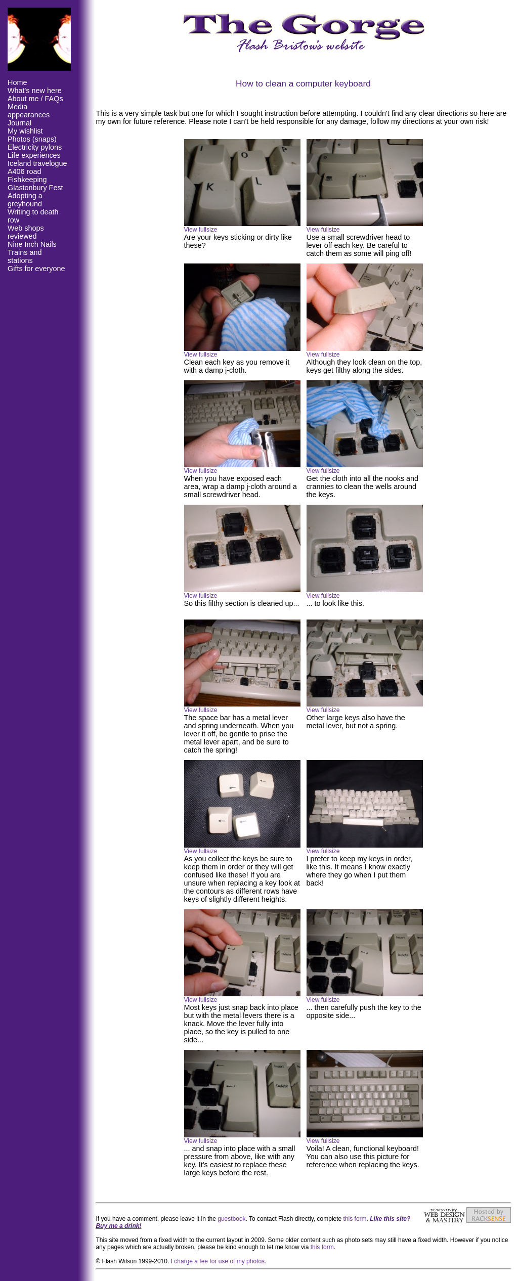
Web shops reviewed (26, 232)
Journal (19, 123)
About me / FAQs (35, 99)
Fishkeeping (27, 179)
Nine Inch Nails (32, 244)
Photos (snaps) (32, 139)
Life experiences (34, 155)
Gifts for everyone (36, 268)
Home (17, 82)
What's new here (35, 90)
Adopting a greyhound (25, 200)
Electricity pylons (35, 147)
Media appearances (29, 111)
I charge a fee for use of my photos (218, 1261)
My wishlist (25, 131)
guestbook (231, 1218)
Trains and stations (24, 256)
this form (355, 1218)
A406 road (24, 171)
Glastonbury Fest (35, 188)
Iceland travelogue (37, 163)
